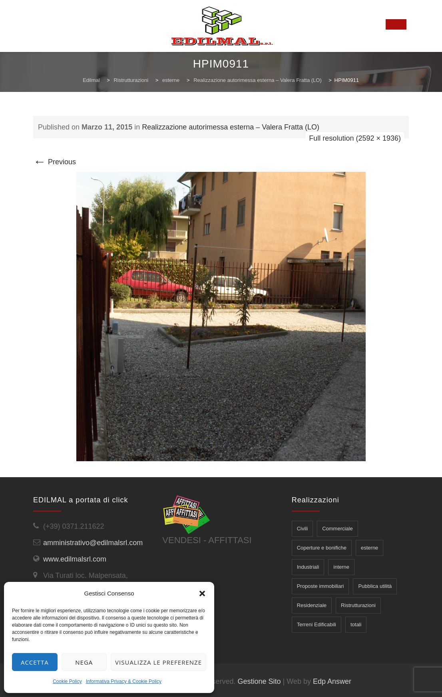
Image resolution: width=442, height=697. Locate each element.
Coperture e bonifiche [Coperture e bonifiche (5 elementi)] (321, 548)
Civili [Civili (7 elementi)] (302, 529)
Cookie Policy (67, 681)
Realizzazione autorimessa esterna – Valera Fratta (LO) (230, 127)
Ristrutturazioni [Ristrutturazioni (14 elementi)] (358, 605)
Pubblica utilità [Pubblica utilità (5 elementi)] (375, 586)
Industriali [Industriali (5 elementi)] (308, 567)
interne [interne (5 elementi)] (341, 567)
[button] (202, 593)
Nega (84, 662)
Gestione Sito (259, 681)
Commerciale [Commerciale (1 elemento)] (337, 529)
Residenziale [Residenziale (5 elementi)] (312, 605)
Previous (54, 162)
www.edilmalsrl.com (74, 559)
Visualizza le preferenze (158, 662)
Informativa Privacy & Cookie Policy (123, 681)
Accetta (35, 662)
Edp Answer (332, 681)
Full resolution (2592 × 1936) (355, 138)
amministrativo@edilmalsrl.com (93, 543)
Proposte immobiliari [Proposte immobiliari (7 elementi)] (320, 586)
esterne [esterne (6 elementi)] (369, 548)
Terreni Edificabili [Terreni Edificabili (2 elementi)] (316, 624)
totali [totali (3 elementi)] (355, 624)
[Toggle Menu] (396, 24)
